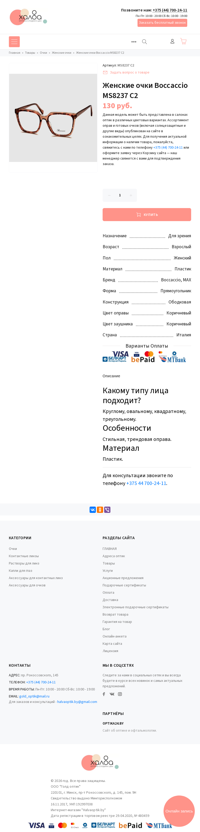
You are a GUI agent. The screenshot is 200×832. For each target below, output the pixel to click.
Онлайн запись (179, 811)
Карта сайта (112, 643)
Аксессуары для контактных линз (36, 578)
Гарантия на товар (117, 621)
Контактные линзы (24, 556)
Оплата (108, 592)
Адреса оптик (114, 556)
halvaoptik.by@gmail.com (77, 702)
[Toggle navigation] (134, 41)
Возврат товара (115, 614)
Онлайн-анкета (115, 636)
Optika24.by (113, 723)
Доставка (110, 600)
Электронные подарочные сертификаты (135, 607)
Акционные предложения (123, 578)
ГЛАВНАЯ (110, 548)
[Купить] (147, 214)
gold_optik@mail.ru (34, 696)
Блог (106, 629)
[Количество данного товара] (120, 195)
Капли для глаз (20, 570)
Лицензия (110, 651)
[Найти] (144, 42)
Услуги (108, 570)
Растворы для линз (24, 563)
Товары (109, 563)
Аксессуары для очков (27, 585)
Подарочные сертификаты (124, 585)
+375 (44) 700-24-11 (170, 10)
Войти (172, 41)
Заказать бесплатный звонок (162, 22)
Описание (111, 376)
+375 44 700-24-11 (146, 483)
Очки (13, 548)
